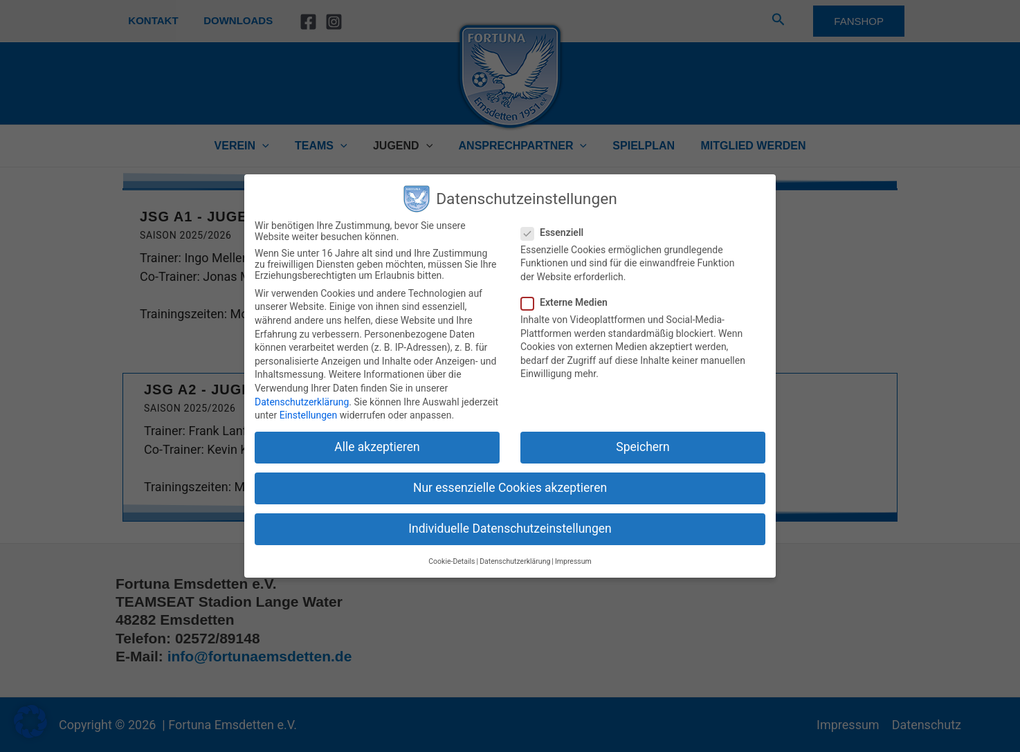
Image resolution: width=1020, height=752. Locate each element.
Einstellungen (309, 415)
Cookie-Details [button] (451, 561)
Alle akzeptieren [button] (377, 447)
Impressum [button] (573, 561)
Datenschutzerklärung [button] (515, 561)
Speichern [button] (642, 447)
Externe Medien (568, 302)
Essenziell (556, 232)
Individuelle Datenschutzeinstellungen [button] (509, 528)
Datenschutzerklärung (302, 401)
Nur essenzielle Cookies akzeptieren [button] (510, 488)
